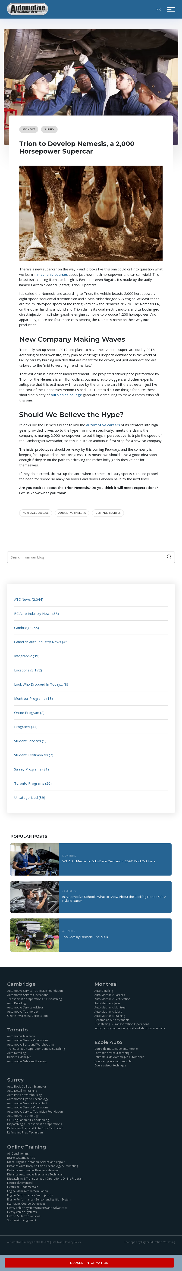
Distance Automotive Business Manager (33, 1170)
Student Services (27, 740)
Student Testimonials (31, 755)
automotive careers (103, 425)
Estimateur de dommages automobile (119, 1057)
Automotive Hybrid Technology (27, 1099)
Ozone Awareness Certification (27, 1016)
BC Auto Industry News (32, 613)
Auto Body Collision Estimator (26, 1086)
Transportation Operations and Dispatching (36, 1049)
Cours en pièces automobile (113, 1061)
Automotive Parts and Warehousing (30, 1044)
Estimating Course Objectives (26, 1204)
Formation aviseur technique (113, 1053)
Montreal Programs (29, 698)
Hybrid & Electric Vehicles (23, 1216)
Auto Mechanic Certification (112, 999)
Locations (21, 670)
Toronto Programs (29, 783)
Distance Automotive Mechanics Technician (35, 1174)
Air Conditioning (17, 1153)
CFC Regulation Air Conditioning (28, 1120)
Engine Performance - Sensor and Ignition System (39, 1199)
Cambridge (22, 627)
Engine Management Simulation (27, 1191)
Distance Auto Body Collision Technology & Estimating (42, 1166)
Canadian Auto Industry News (37, 641)
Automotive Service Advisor (25, 1007)
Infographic (23, 656)
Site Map (57, 1242)
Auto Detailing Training (22, 1091)
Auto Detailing (16, 1003)
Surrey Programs (27, 769)
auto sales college (66, 394)
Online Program (26, 712)
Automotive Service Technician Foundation (35, 991)
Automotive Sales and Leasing (26, 1061)
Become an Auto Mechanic (111, 1020)
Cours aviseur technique (110, 1065)
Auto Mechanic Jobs (107, 1003)
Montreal (69, 855)
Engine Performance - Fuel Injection (30, 1195)
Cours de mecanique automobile (116, 1049)
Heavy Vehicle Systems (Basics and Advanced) (37, 1208)
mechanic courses (52, 274)
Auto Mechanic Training (109, 1016)
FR (159, 9)
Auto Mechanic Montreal (110, 1007)
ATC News (28, 129)
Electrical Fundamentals (22, 1187)
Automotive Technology (22, 1012)
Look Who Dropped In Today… (38, 684)
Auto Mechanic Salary (108, 1012)
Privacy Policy (73, 1242)
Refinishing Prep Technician (25, 1132)
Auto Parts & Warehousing (24, 1095)
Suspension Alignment (21, 1220)
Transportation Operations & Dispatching (34, 999)
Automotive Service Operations (27, 995)
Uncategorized (26, 797)
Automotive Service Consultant (27, 1103)
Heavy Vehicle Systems (22, 1212)
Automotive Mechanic (21, 1036)
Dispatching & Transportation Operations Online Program (45, 1179)
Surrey (49, 129)
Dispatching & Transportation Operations (121, 1024)
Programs (22, 726)
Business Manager (19, 1057)
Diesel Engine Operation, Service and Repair (36, 1162)
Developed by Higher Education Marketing (149, 1242)
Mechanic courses (107, 512)
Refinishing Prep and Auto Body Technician (35, 1128)
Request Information (89, 1263)
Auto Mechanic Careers (109, 995)
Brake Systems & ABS (21, 1158)
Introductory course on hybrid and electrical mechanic (130, 1028)
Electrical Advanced (20, 1183)
